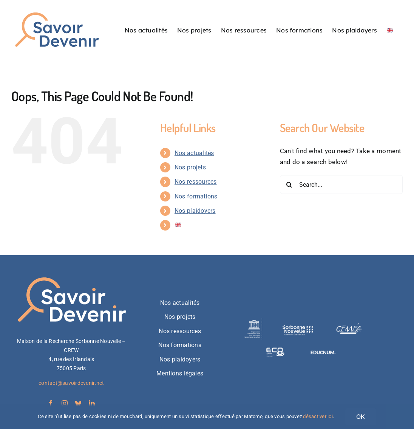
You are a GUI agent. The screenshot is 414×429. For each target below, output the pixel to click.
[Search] (289, 184)
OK (360, 416)
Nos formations (196, 196)
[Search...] (341, 184)
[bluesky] (78, 403)
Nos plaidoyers (195, 210)
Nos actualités (194, 153)
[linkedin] (92, 403)
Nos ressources (196, 181)
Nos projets (190, 167)
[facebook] (51, 403)
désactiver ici (318, 416)
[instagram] (65, 403)
